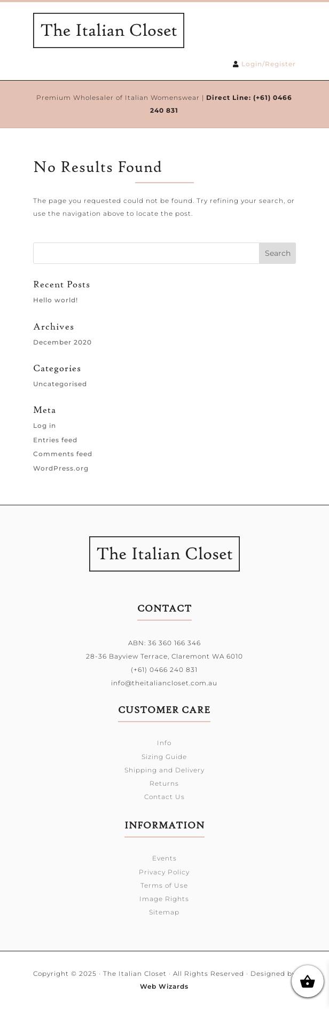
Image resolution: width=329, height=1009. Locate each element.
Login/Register (268, 64)
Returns (164, 783)
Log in (44, 425)
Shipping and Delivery (164, 770)
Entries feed (55, 440)
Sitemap (164, 912)
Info (164, 743)
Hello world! (55, 300)
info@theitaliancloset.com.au (164, 683)
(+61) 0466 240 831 (164, 670)
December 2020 (62, 342)
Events (164, 858)
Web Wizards (164, 986)
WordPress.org (61, 468)
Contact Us (164, 797)
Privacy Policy (164, 872)
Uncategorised (60, 384)
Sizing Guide (164, 757)
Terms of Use (164, 885)
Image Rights (164, 899)
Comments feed (62, 454)
